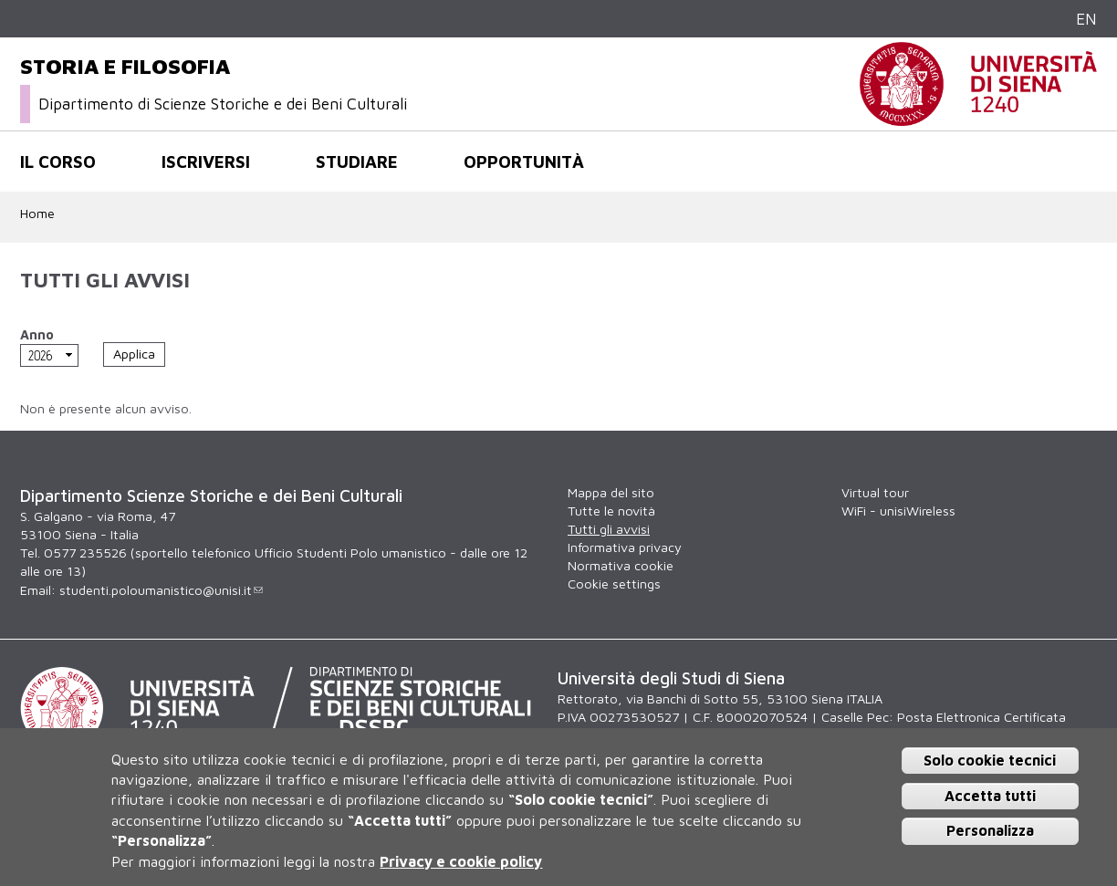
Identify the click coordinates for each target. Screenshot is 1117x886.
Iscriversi (206, 161)
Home (37, 213)
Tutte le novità (611, 510)
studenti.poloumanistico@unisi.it (161, 590)
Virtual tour (875, 492)
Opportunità (524, 161)
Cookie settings (614, 583)
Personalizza (990, 830)
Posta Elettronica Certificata (981, 716)
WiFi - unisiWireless (898, 510)
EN (1086, 18)
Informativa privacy (625, 547)
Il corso (58, 161)
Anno (37, 334)
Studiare (357, 161)
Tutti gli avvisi (609, 529)
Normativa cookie (620, 565)
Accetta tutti (990, 795)
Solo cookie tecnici (990, 760)
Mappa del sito (611, 492)
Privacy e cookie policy (461, 861)
